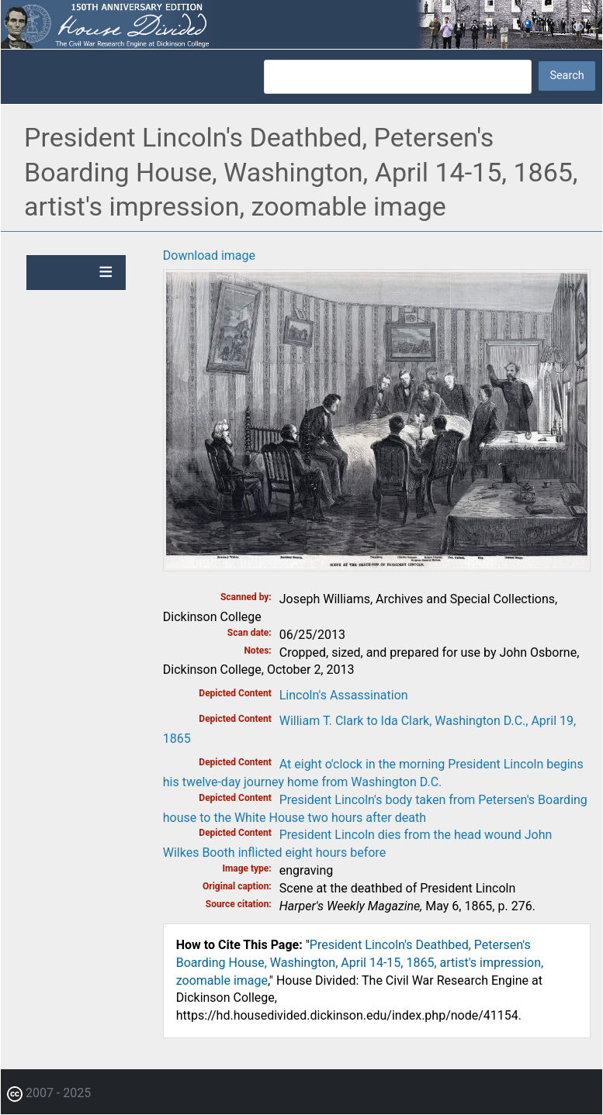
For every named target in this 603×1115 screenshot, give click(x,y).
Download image (209, 255)
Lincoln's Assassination (343, 695)
